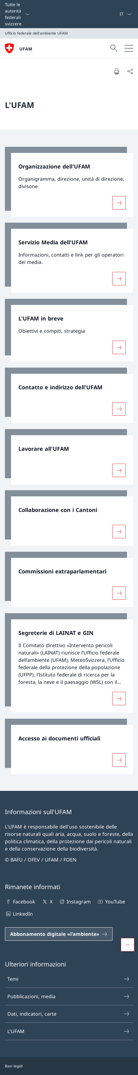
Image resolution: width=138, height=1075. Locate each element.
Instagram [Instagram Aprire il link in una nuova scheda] (75, 901)
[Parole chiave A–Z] (117, 14)
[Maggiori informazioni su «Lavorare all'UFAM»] (119, 470)
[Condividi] (130, 71)
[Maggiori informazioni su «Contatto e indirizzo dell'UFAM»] (119, 409)
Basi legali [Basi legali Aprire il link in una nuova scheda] (14, 1066)
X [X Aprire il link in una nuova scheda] (46, 901)
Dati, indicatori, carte (68, 1014)
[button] (127, 944)
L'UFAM (68, 1031)
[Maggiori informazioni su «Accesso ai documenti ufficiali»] (119, 759)
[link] (69, 182)
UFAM (25, 49)
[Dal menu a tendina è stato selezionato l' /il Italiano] (125, 14)
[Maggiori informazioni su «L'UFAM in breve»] (119, 347)
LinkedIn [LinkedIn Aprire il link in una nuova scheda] (19, 913)
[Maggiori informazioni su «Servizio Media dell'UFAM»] (119, 278)
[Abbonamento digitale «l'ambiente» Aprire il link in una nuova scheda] (59, 934)
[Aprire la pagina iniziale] (18, 48)
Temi (68, 979)
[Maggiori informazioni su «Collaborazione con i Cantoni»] (119, 531)
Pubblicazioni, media (68, 996)
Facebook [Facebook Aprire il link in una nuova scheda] (20, 901)
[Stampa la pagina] (116, 71)
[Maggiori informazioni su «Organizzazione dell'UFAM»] (119, 202)
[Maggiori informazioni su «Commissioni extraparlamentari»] (119, 593)
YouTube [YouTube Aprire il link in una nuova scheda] (111, 901)
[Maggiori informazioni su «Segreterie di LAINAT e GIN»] (119, 698)
